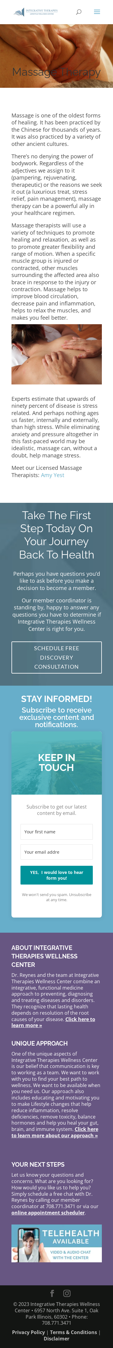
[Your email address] (56, 852)
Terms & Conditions (73, 1332)
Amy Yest (52, 475)
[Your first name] (56, 832)
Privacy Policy (28, 1332)
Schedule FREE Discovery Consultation (56, 657)
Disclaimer (56, 1338)
